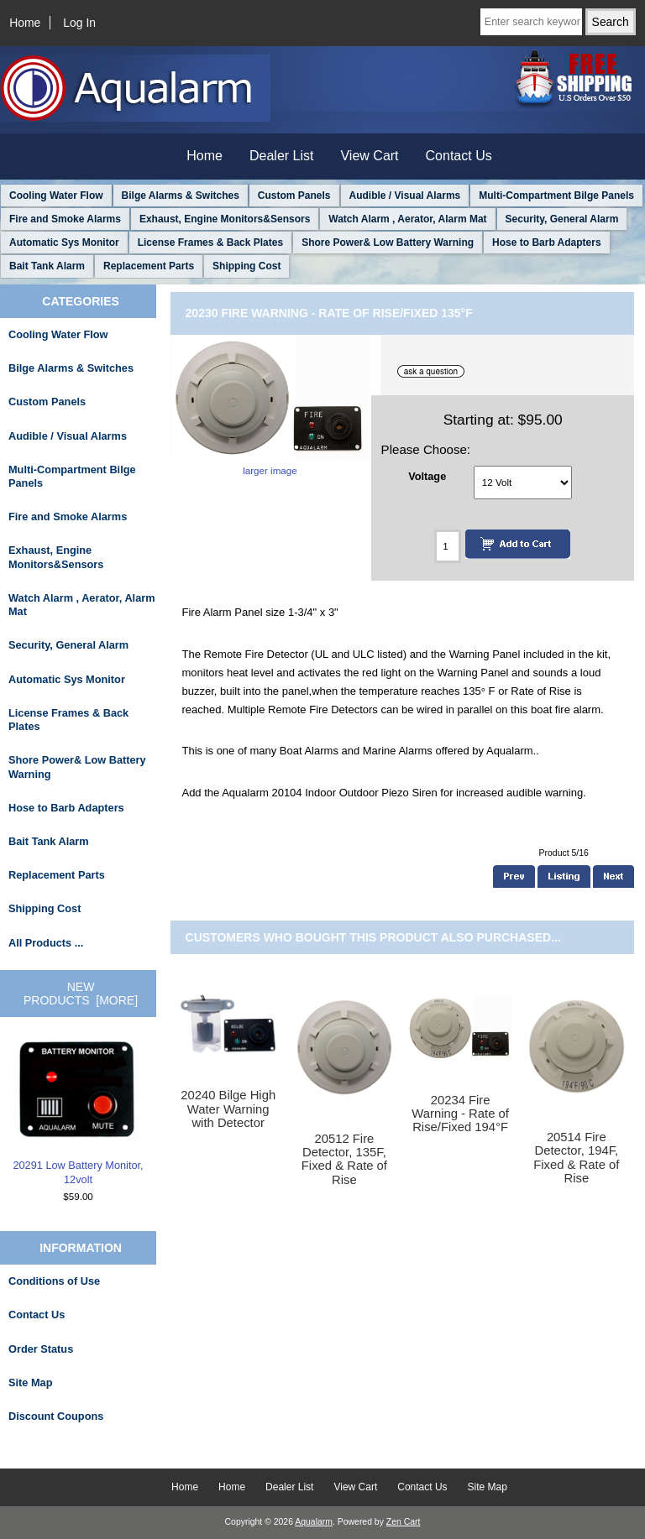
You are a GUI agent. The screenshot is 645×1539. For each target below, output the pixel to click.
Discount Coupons (55, 1416)
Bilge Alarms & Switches (180, 195)
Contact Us (459, 156)
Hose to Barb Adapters (546, 242)
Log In (79, 22)
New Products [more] (81, 993)
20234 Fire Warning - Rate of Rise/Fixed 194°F (460, 1113)
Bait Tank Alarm (47, 266)
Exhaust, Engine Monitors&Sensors (224, 219)
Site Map (30, 1382)
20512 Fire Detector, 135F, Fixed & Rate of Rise (344, 1159)
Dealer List (281, 156)
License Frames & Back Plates (210, 242)
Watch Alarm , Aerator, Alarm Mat (407, 219)
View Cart (369, 156)
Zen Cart (403, 1521)
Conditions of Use (54, 1281)
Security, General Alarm (562, 219)
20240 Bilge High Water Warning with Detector (228, 1108)
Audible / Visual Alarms (405, 195)
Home (24, 22)
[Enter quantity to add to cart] (447, 546)
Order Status (40, 1349)
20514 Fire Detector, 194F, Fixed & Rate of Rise (576, 1157)
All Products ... (45, 942)
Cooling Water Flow (56, 195)
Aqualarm (314, 1521)
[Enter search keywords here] (531, 21)
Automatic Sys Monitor (64, 242)
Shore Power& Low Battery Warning (388, 242)
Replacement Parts (148, 266)
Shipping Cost (246, 266)
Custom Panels (294, 195)
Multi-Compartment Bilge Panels (556, 195)
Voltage (427, 475)
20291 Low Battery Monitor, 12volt (78, 1113)
